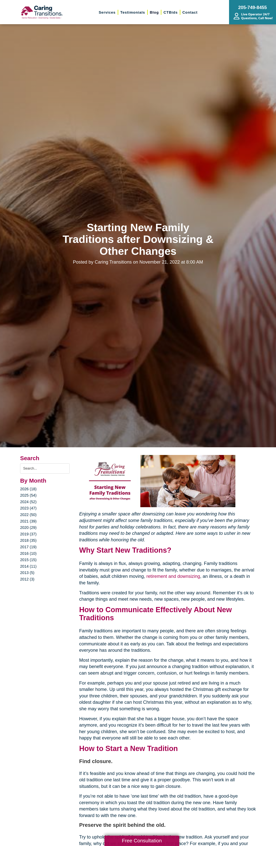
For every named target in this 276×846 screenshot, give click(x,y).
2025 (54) (28, 495)
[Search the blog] (45, 468)
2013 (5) (27, 573)
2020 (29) (28, 527)
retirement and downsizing (173, 576)
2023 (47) (28, 508)
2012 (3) (27, 579)
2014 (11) (28, 566)
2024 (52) (28, 502)
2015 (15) (28, 560)
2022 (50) (28, 515)
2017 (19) (28, 547)
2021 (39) (28, 521)
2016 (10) (28, 553)
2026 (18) (28, 489)
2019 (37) (28, 534)
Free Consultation (142, 841)
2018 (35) (28, 540)
